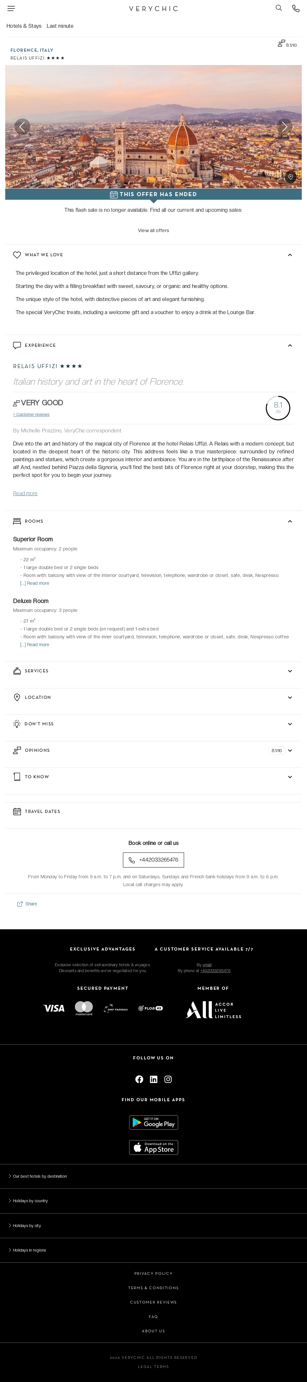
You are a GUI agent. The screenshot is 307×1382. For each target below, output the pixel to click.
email (207, 965)
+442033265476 (153, 860)
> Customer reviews (31, 414)
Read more (25, 493)
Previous (22, 126)
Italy (47, 50)
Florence (23, 50)
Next (284, 126)
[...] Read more (34, 583)
